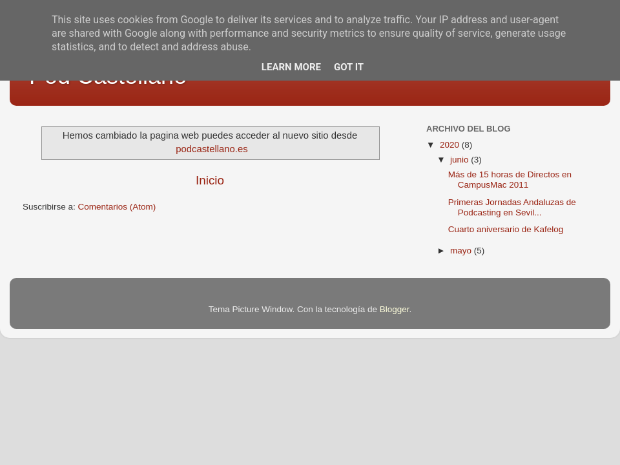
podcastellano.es (211, 149)
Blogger (394, 309)
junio (460, 159)
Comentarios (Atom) (117, 207)
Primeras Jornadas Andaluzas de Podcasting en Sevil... (512, 207)
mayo (462, 250)
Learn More (291, 67)
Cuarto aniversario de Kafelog (506, 229)
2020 (451, 145)
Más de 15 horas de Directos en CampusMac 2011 (510, 180)
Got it (349, 67)
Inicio (210, 180)
